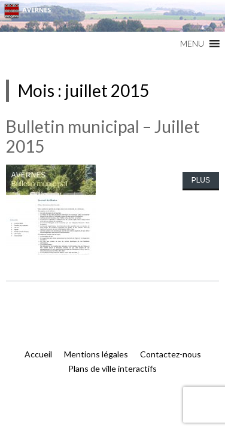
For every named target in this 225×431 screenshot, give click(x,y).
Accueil (38, 354)
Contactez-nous (170, 354)
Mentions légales (96, 354)
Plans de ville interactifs (112, 368)
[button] (192, 44)
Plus (200, 180)
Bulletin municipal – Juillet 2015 (103, 136)
